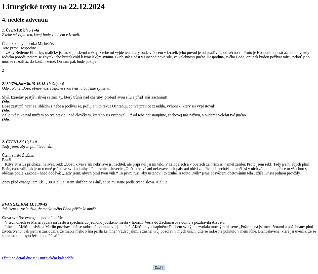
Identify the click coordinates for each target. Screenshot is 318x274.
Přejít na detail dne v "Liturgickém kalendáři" (38, 258)
